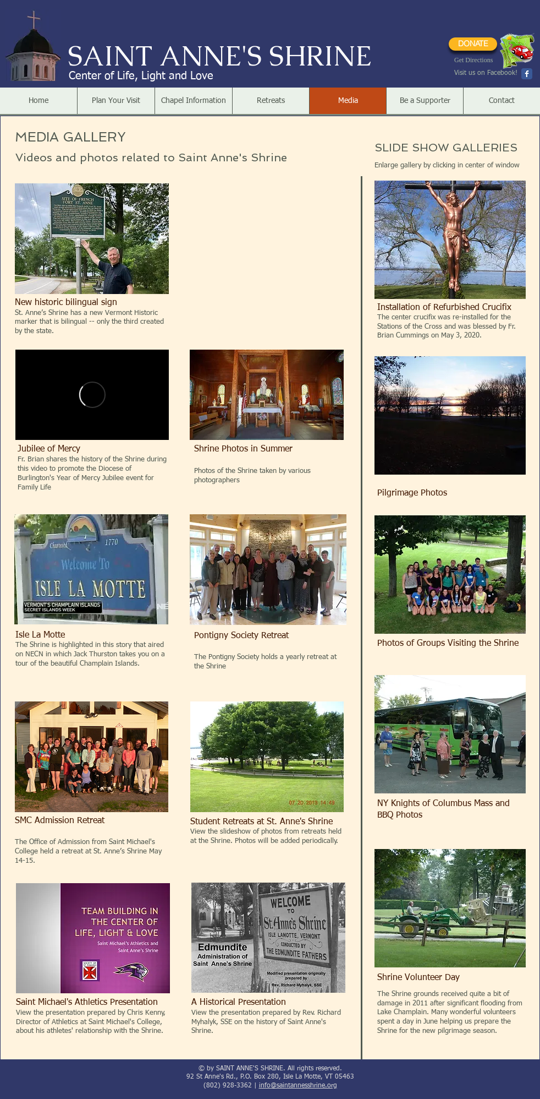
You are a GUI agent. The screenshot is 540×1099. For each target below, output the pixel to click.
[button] (116, 101)
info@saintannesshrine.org (298, 1085)
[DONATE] (473, 44)
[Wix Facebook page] (526, 73)
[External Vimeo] (92, 395)
